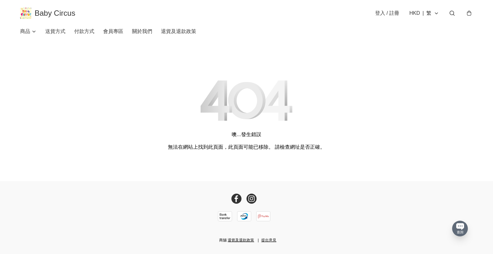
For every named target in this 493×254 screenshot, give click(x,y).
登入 (387, 13)
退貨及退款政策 (178, 31)
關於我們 (142, 31)
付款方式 (84, 31)
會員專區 (113, 31)
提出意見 (268, 240)
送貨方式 (55, 31)
